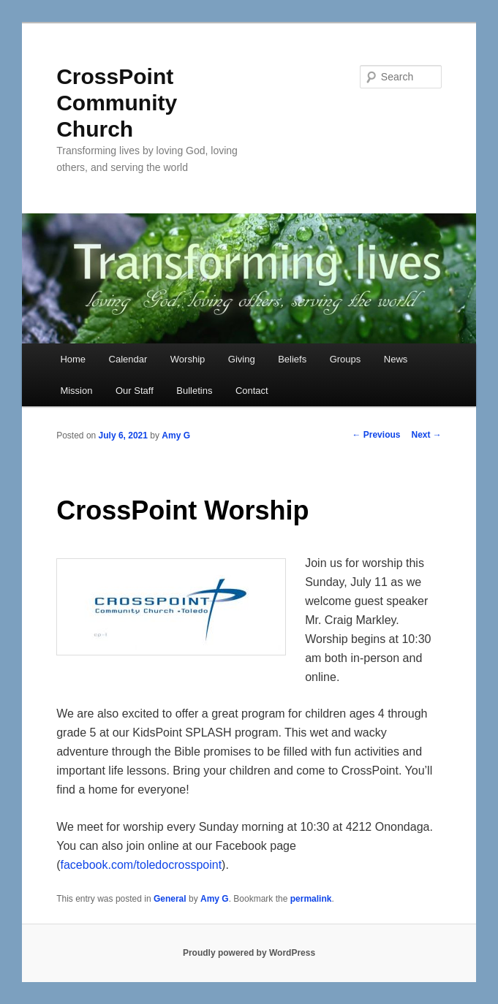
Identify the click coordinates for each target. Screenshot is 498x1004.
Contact (251, 390)
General (170, 899)
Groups (345, 359)
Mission (76, 390)
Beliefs (292, 359)
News (396, 359)
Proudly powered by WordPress (249, 953)
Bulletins (194, 390)
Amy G (176, 435)
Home (73, 359)
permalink (311, 899)
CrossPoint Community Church (116, 102)
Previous (376, 435)
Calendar (128, 359)
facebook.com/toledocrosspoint (141, 865)
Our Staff (135, 390)
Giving (241, 359)
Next (426, 435)
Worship (187, 359)
